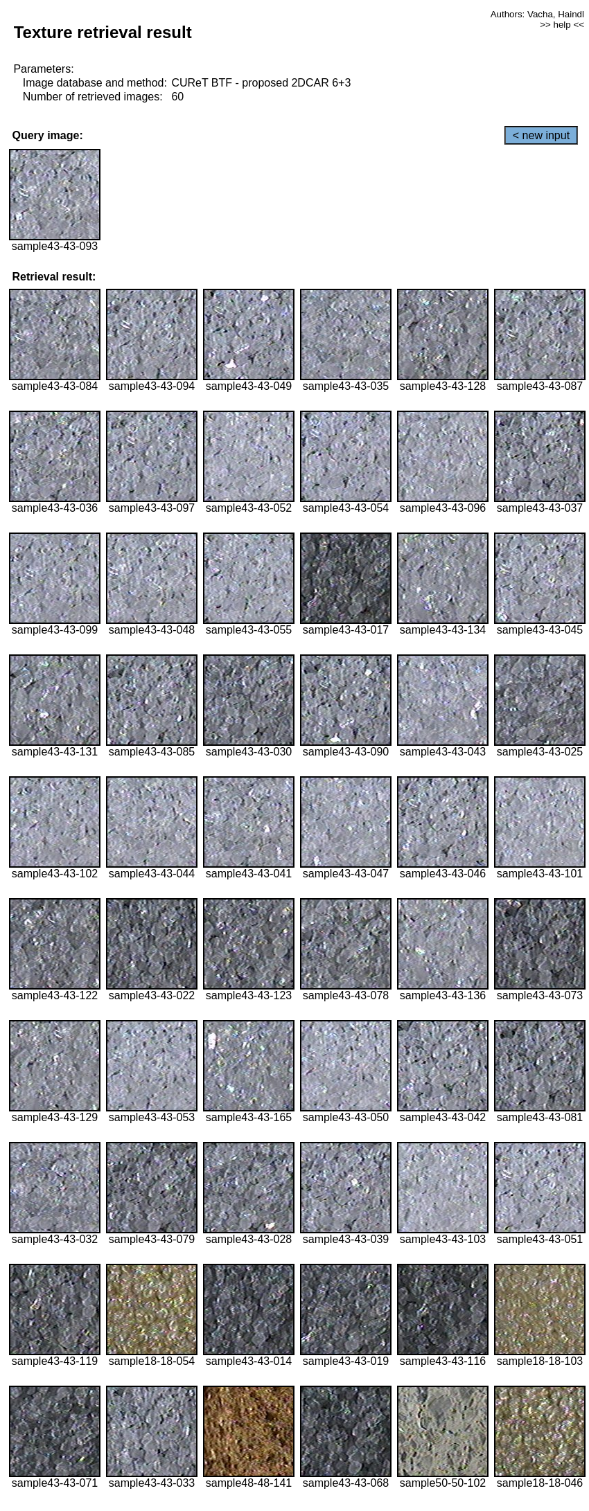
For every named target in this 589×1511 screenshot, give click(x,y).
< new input (541, 135)
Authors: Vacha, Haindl (537, 14)
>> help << (562, 24)
